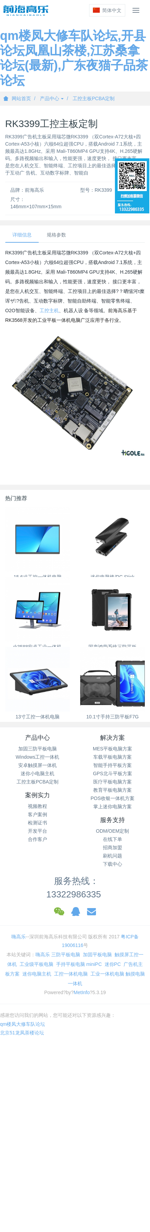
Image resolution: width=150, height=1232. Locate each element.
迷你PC (113, 964)
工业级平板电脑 (36, 964)
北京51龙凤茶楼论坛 (22, 1032)
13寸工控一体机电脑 (37, 716)
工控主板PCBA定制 (94, 98)
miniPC (94, 964)
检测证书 (37, 822)
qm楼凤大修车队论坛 (22, 1024)
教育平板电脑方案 (112, 790)
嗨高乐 (18, 936)
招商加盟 (112, 847)
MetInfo (82, 992)
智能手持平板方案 (112, 765)
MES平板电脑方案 (112, 748)
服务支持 (112, 820)
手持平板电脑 (70, 964)
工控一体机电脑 (71, 974)
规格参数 (56, 235)
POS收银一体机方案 (112, 798)
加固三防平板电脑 (37, 748)
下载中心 (112, 864)
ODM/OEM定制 (112, 831)
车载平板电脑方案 (112, 757)
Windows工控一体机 (38, 757)
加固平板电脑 (97, 954)
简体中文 (107, 10)
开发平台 (37, 831)
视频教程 (37, 806)
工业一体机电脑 (107, 974)
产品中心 (52, 98)
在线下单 (112, 839)
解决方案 (112, 737)
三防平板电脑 (65, 954)
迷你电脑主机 (36, 974)
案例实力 (37, 795)
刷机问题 (112, 856)
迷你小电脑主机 (37, 773)
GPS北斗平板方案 (112, 773)
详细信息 (22, 235)
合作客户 (37, 839)
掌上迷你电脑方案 (112, 806)
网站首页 (17, 98)
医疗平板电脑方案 (112, 782)
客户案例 (37, 814)
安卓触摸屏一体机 (37, 765)
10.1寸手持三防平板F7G (112, 716)
